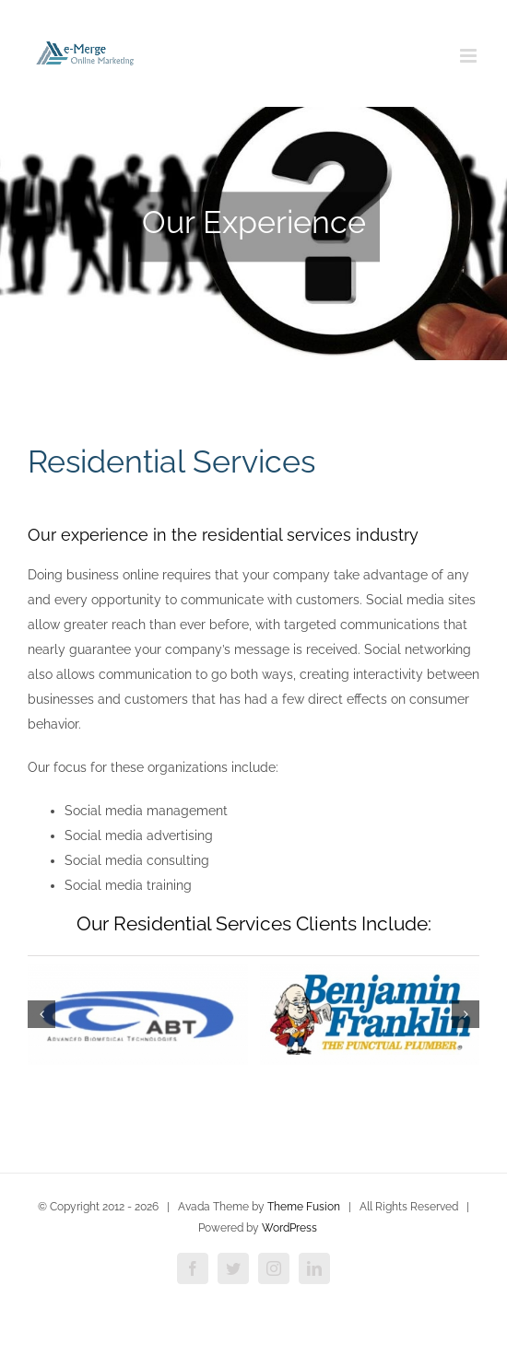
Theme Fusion (303, 1206)
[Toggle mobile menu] (469, 55)
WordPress (289, 1227)
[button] (41, 1014)
